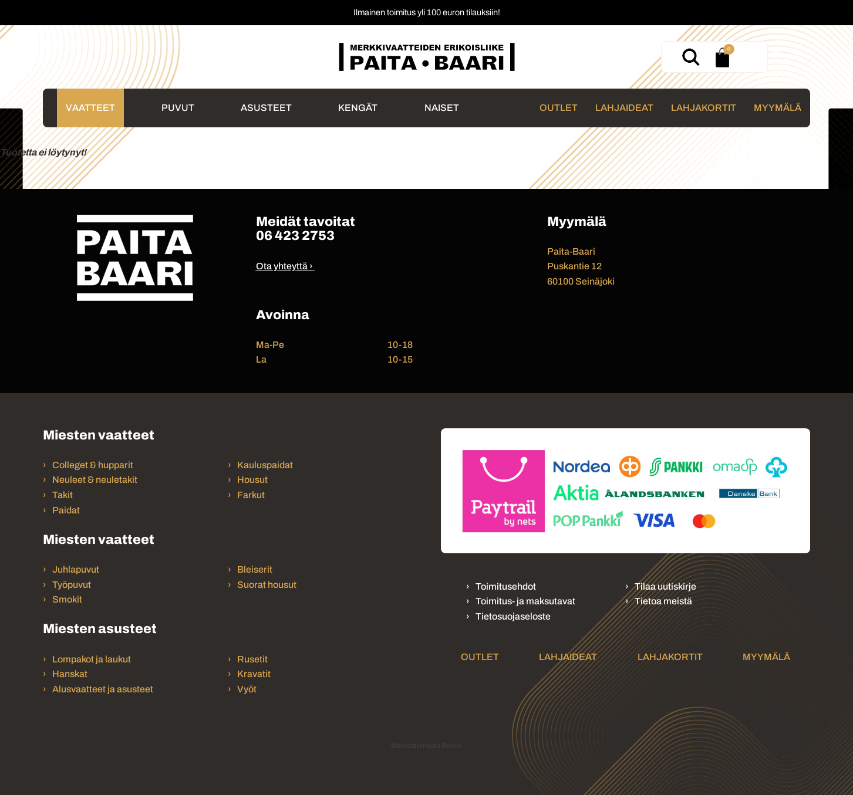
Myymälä (777, 108)
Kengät (357, 108)
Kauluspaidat (265, 465)
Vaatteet (90, 108)
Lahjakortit (703, 108)
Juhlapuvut (75, 569)
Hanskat (69, 674)
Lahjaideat (624, 108)
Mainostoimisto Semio (426, 746)
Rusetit (252, 659)
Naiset (441, 108)
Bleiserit (254, 569)
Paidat (66, 510)
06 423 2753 (295, 235)
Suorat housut (266, 585)
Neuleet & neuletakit (94, 480)
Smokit (67, 599)
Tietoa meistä (663, 601)
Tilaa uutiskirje (665, 586)
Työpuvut (71, 585)
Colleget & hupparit (92, 465)
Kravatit (254, 674)
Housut (252, 480)
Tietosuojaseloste (513, 616)
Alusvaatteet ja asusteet (102, 689)
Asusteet (266, 108)
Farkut (252, 495)
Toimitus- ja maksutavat (525, 601)
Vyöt (247, 689)
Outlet (559, 108)
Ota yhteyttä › (284, 266)
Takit (62, 495)
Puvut (177, 108)
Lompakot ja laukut (91, 659)
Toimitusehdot (506, 586)
